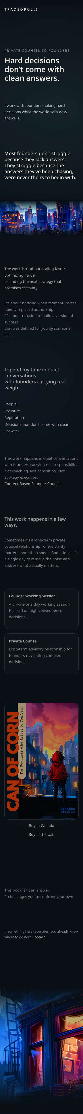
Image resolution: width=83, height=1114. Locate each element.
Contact (39, 938)
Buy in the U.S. (41, 835)
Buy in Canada (41, 826)
